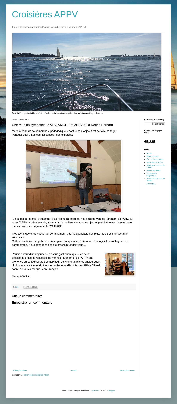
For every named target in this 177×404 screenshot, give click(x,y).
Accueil (73, 371)
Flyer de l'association (155, 159)
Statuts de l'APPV (153, 170)
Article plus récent (20, 371)
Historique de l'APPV (155, 162)
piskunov (95, 391)
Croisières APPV (45, 14)
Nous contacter (153, 156)
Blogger (112, 391)
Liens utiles (151, 184)
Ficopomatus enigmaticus (152, 174)
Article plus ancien (127, 371)
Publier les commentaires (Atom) (36, 375)
